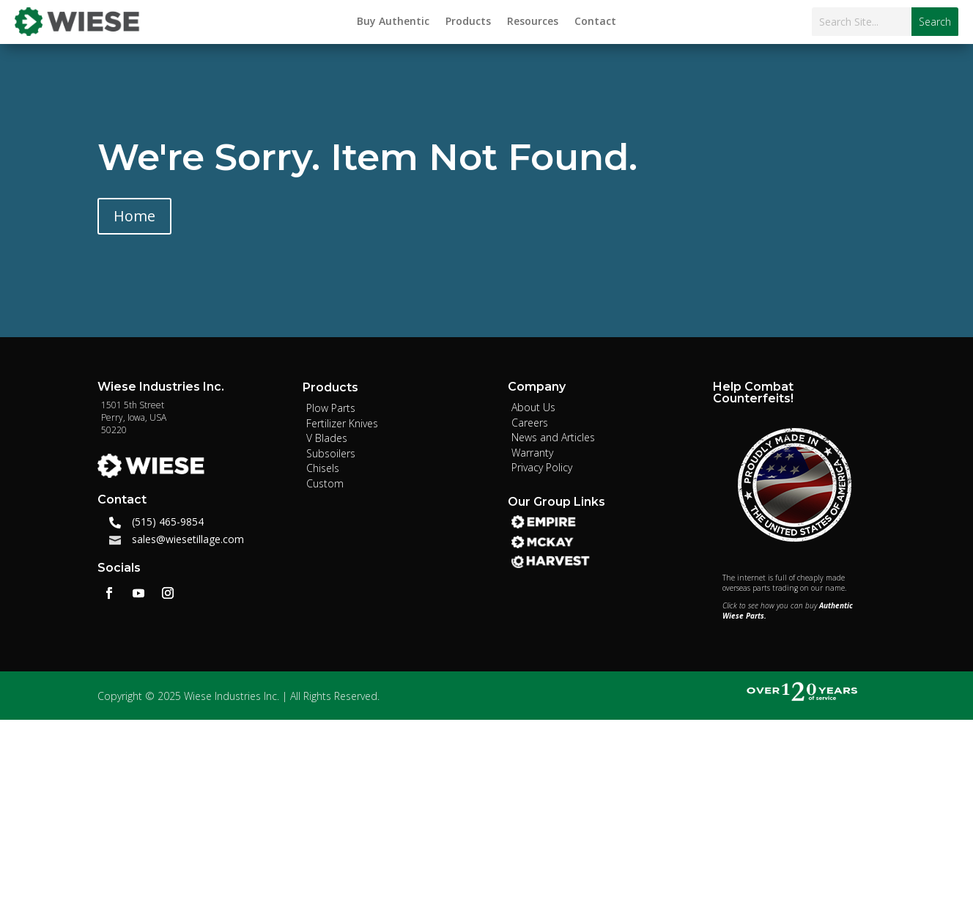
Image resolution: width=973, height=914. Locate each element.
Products (468, 22)
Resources (532, 22)
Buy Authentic (393, 22)
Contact (595, 22)
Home (134, 216)
